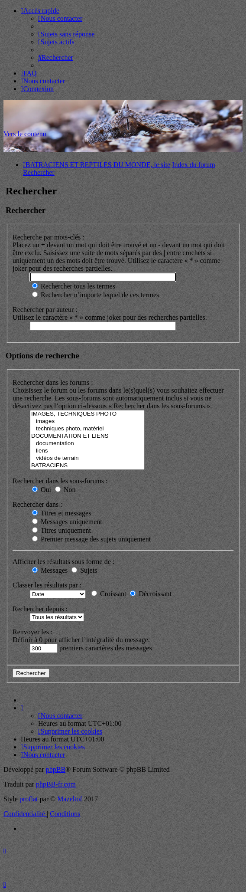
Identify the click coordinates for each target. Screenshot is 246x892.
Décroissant (151, 593)
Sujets (84, 570)
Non (65, 489)
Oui (41, 489)
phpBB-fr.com (56, 784)
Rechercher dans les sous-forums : (60, 481)
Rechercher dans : (37, 504)
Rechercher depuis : (40, 609)
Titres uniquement (61, 530)
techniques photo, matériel (87, 429)
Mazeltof (69, 799)
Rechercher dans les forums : (53, 382)
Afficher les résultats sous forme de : (63, 561)
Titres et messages (61, 513)
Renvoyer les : (32, 632)
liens (87, 451)
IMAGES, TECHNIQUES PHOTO (87, 414)
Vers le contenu (24, 134)
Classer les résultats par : (47, 585)
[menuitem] (60, 18)
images (87, 421)
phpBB (55, 769)
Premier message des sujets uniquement (91, 539)
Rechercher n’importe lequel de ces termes (95, 294)
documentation (87, 443)
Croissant (108, 593)
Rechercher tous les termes (73, 286)
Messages (50, 570)
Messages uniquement (67, 521)
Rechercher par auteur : (45, 309)
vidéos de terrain (87, 458)
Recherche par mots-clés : (48, 237)
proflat (28, 799)
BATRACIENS (87, 465)
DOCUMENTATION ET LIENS (87, 436)
